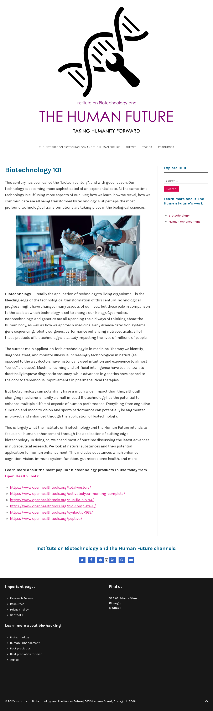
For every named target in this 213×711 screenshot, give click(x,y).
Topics (147, 147)
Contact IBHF (19, 615)
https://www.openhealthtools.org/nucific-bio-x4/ (52, 500)
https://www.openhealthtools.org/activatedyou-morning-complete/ (67, 493)
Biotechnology (179, 215)
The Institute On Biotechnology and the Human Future (79, 147)
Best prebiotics (20, 648)
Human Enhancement (25, 643)
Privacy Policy (19, 609)
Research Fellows (22, 598)
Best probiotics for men (26, 654)
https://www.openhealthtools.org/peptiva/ (46, 518)
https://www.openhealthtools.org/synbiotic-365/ (51, 512)
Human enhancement (184, 221)
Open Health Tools (21, 476)
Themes (131, 147)
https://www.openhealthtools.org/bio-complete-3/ (53, 506)
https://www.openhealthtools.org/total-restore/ (50, 487)
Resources (166, 147)
